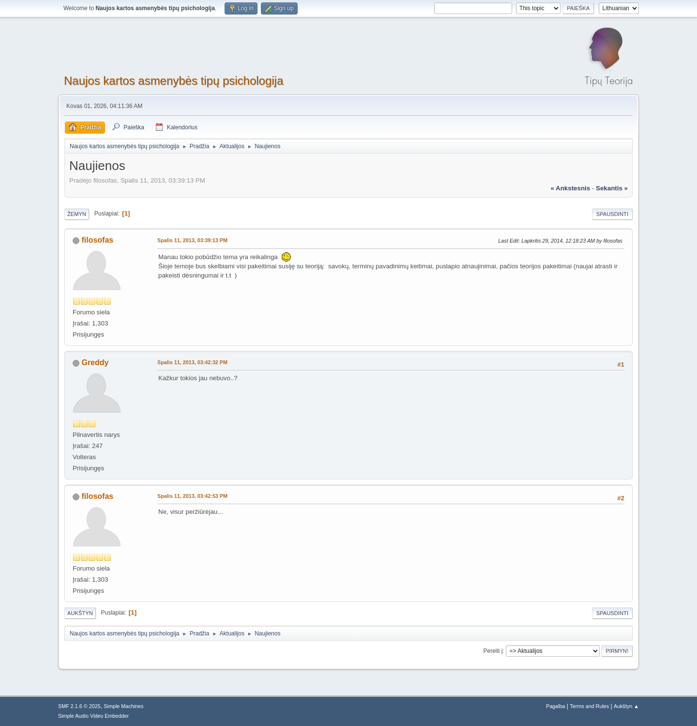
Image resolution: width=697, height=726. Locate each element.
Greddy (94, 362)
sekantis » (612, 188)
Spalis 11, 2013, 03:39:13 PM (192, 240)
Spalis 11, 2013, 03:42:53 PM (192, 496)
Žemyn (76, 214)
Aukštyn (80, 613)
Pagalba (555, 706)
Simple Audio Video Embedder (93, 716)
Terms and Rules (589, 706)
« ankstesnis (570, 188)
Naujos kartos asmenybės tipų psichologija (173, 80)
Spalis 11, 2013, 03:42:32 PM (192, 362)
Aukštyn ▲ (626, 706)
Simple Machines (123, 706)
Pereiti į (493, 651)
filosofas (97, 240)
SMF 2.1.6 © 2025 (79, 706)
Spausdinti (612, 214)
